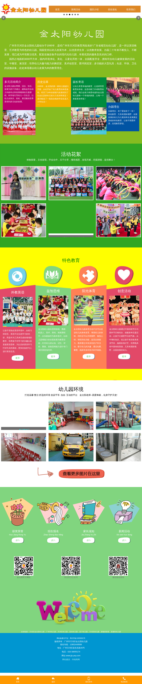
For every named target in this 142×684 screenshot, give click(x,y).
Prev (3, 18)
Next (138, 18)
